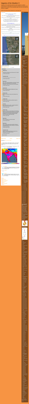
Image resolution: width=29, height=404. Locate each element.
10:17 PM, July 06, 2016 (6, 120)
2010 (23, 197)
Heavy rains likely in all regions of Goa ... (25, 114)
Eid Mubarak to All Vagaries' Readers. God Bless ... (25, 166)
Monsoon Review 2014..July (25, 311)
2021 (23, 92)
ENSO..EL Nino (25, 265)
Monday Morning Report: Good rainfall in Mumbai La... (25, 170)
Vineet (3, 184)
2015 (23, 191)
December (25, 99)
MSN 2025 (24, 316)
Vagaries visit (24, 389)
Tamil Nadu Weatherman (24, 379)
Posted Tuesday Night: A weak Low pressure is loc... (25, 118)
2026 (23, 86)
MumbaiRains (24, 322)
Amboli (23, 246)
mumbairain (24, 321)
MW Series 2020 (25, 330)
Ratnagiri (24, 357)
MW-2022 (24, 331)
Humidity (24, 274)
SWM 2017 (24, 366)
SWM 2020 (24, 369)
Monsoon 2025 (25, 306)
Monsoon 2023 (25, 304)
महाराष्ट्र (23, 397)
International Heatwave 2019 (25, 278)
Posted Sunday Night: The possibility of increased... (25, 121)
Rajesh (4, 81)
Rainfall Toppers (25, 356)
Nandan (4, 70)
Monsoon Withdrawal (24, 313)
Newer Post (3, 138)
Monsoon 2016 (25, 299)
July (24, 105)
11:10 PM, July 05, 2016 (6, 73)
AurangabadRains (25, 251)
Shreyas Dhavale (5, 183)
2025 (23, 87)
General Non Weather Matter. (25, 70)
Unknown (4, 109)
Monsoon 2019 (25, 300)
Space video (24, 363)
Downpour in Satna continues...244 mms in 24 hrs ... (25, 163)
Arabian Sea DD (25, 248)
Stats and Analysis (25, 82)
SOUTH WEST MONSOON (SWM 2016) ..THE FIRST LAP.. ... (25, 178)
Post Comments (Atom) (8, 140)
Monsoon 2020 (25, 301)
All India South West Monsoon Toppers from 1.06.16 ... (25, 144)
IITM (23, 275)
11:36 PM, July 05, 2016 (6, 85)
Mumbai (24, 317)
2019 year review (25, 245)
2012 (23, 195)
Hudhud (24, 273)
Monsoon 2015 (25, 298)
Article (23, 250)
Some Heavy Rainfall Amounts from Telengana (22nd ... (25, 126)
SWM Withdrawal (25, 373)
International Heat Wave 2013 (25, 277)
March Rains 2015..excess (24, 295)
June (24, 184)
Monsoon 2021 (25, 302)
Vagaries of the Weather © (10, 3)
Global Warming (25, 270)
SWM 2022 (24, 370)
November (25, 100)
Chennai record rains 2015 (25, 255)
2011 (23, 196)
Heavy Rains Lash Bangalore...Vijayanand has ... (25, 111)
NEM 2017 (24, 335)
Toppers (24, 384)
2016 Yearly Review (24, 243)
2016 (23, 98)
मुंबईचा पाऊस (24, 398)
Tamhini (24, 376)
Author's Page (24, 78)
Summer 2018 (24, 365)
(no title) (5, 166)
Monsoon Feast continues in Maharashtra (25, 152)
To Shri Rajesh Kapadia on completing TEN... (25, 140)
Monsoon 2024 (25, 305)
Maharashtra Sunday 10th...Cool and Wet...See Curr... (25, 158)
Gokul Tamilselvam (5, 180)
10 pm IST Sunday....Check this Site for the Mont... (25, 107)
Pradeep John (4, 181)
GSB (3, 178)
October (25, 101)
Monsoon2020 (24, 314)
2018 (23, 95)
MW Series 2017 (25, 329)
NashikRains (24, 332)
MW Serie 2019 (25, 325)
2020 (23, 93)
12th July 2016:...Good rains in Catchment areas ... (25, 148)
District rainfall (24, 262)
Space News (24, 80)
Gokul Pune (4, 179)
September (25, 102)
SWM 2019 (24, 368)
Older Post (18, 138)
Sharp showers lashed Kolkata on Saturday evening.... (25, 181)
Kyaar (23, 285)
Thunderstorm (24, 383)
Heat (23, 271)
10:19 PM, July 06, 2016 (6, 127)
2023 (23, 89)
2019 (23, 94)
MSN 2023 (24, 315)
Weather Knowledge (24, 391)
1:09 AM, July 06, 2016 (6, 101)
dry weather (24, 263)
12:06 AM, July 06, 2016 (6, 90)
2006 (23, 202)
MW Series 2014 (25, 326)
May (24, 185)
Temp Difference (25, 380)
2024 (23, 88)
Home (11, 138)
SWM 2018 (24, 367)
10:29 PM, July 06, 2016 (6, 133)
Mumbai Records (25, 320)
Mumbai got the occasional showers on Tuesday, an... (25, 133)
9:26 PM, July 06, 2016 (6, 115)
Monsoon (24, 297)
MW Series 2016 (25, 328)
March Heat (24, 293)
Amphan (24, 247)
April (24, 186)
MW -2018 (24, 323)
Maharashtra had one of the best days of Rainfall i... (25, 154)
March (24, 187)
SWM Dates (24, 372)
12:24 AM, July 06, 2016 (6, 96)
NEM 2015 (24, 333)
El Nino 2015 (24, 264)
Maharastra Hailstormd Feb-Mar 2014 (25, 292)
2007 (23, 201)
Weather (24, 390)
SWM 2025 (24, 371)
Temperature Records (24, 382)
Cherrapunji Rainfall (24, 256)
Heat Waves (24, 272)
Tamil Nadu (24, 377)
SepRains (24, 362)
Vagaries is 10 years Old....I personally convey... (25, 137)
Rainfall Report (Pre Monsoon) (25, 353)
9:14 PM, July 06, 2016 (6, 107)
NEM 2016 (24, 334)
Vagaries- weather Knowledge (25, 63)
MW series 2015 (25, 327)
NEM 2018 (24, 336)
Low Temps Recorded (24, 287)
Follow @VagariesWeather (24, 66)
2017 (23, 244)
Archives (24, 249)
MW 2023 (24, 324)
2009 (23, 198)
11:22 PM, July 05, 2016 (6, 78)
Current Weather (25, 79)
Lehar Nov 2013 (25, 286)
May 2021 (24, 296)
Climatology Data (25, 81)
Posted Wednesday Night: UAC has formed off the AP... (25, 130)
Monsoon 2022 (25, 303)
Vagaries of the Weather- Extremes (25, 61)
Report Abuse (24, 399)
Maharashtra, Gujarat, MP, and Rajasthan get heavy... (25, 174)
